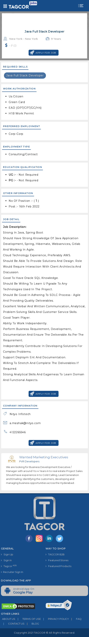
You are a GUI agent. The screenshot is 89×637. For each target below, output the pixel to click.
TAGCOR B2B (55, 554)
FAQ (75, 618)
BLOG (31, 623)
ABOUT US (8, 618)
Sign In (6, 560)
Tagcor (9, 566)
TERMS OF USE (28, 618)
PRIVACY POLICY (55, 618)
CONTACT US (12, 623)
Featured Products (58, 566)
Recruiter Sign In (12, 571)
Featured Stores (57, 560)
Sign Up (7, 554)
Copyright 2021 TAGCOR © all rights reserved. (44, 632)
